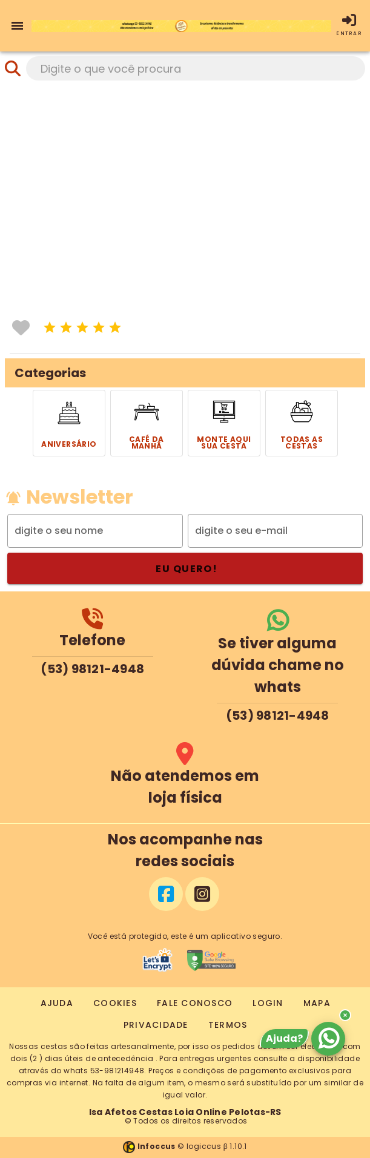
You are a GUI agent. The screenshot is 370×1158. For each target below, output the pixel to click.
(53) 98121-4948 (92, 668)
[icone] (49, 327)
